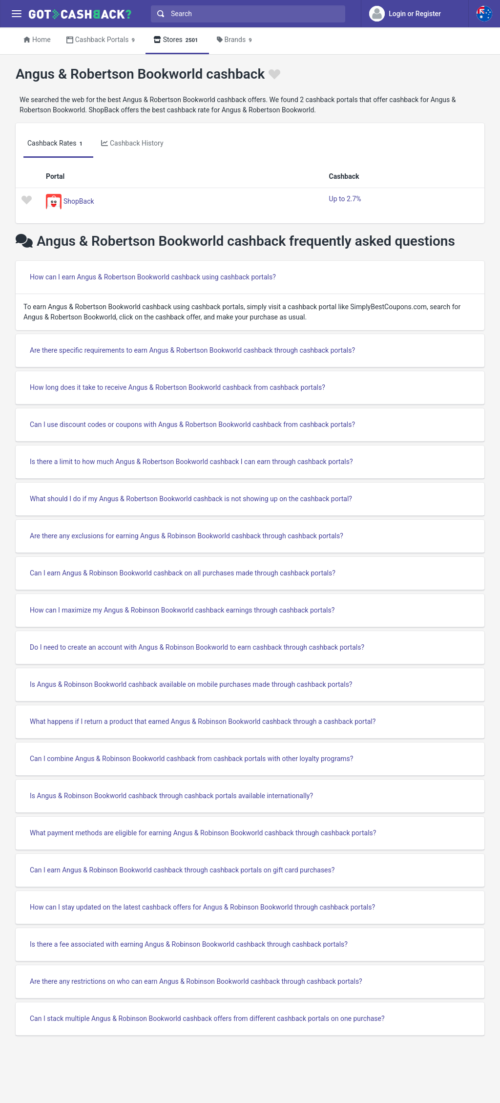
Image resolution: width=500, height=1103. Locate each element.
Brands (236, 40)
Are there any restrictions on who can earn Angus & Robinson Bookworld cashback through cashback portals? (196, 981)
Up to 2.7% (345, 199)
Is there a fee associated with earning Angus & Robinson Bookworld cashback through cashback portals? (189, 944)
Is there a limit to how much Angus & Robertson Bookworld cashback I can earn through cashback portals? (191, 462)
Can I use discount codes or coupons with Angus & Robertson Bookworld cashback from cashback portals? (192, 424)
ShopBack (78, 201)
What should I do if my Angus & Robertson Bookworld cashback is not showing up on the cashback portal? (191, 499)
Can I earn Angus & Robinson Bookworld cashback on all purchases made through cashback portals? (182, 573)
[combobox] (246, 14)
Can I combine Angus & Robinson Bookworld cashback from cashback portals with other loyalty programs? (191, 759)
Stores (177, 40)
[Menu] (16, 13)
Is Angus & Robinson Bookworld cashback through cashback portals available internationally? (171, 796)
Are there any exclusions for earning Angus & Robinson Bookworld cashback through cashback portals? (186, 536)
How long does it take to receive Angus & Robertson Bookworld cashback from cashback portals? (177, 387)
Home (37, 39)
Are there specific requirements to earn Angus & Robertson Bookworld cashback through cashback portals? (192, 350)
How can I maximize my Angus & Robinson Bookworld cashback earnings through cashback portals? (182, 610)
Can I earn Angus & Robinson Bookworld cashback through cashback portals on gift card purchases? (182, 870)
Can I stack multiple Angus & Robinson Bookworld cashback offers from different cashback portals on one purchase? (207, 1018)
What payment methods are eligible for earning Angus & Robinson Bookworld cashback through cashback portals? (203, 833)
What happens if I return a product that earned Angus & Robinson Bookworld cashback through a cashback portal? (202, 721)
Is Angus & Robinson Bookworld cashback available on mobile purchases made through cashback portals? (191, 684)
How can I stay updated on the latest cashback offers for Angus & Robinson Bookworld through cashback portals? (202, 907)
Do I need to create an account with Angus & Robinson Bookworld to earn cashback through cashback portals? (197, 647)
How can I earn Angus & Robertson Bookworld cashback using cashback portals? (153, 277)
